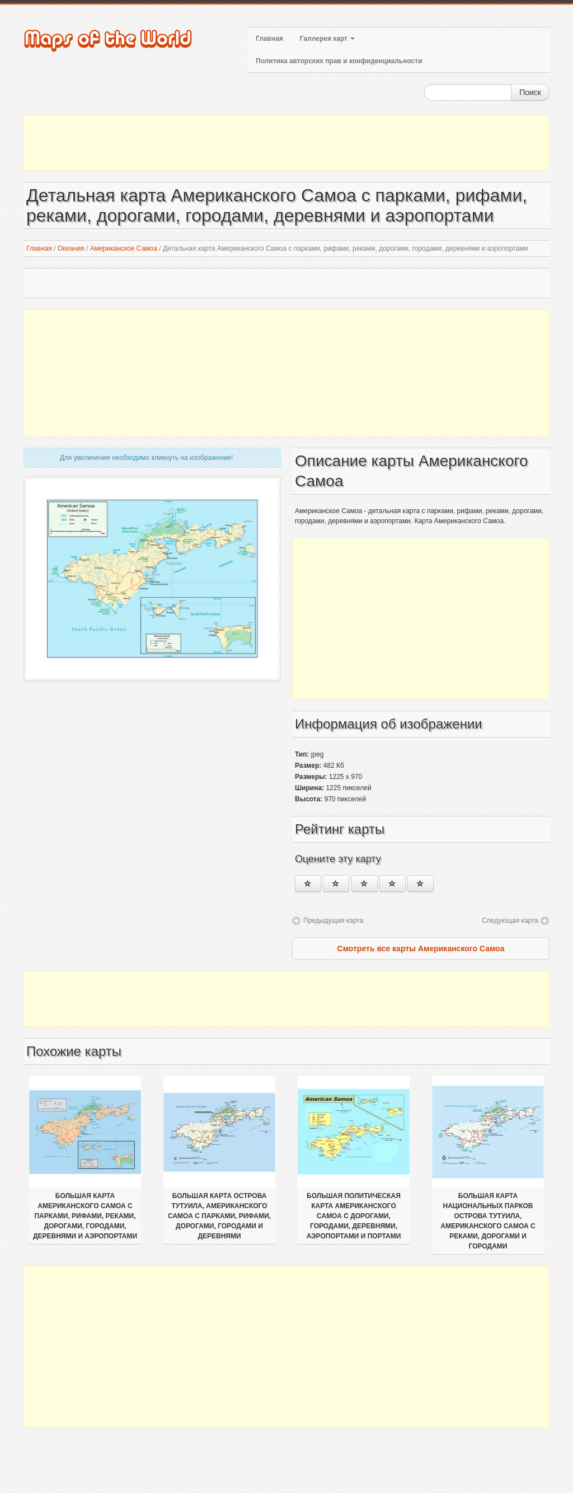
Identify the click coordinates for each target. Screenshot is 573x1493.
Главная (269, 39)
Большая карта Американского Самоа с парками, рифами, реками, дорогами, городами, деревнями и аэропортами (85, 1216)
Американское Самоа (123, 248)
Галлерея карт (327, 39)
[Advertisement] (286, 143)
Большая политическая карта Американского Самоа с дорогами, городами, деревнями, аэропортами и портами (354, 1216)
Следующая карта (510, 920)
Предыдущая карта (333, 920)
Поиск (530, 92)
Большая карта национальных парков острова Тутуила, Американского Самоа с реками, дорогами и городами (487, 1221)
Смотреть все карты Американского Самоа (421, 948)
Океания (71, 248)
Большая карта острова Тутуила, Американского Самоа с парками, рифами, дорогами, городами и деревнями (219, 1216)
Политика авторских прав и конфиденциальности (339, 61)
